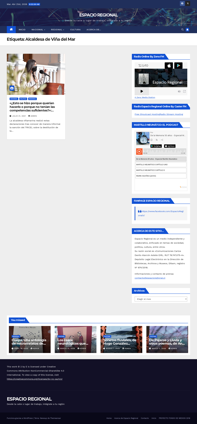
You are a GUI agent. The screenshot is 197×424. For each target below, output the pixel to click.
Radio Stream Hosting (171, 114)
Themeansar (55, 418)
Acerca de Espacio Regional (126, 418)
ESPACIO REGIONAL (98, 15)
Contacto (145, 418)
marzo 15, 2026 (68, 348)
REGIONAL (57, 29)
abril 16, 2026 (21, 348)
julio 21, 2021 (19, 116)
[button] (182, 29)
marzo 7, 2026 (113, 348)
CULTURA (75, 29)
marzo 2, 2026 (159, 348)
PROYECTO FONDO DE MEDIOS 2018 (174, 418)
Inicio (22, 29)
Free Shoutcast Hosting (147, 114)
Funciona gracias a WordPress (20, 418)
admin (32, 116)
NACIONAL (38, 29)
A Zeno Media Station (145, 97)
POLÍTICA (23, 99)
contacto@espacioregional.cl (150, 278)
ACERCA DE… (94, 29)
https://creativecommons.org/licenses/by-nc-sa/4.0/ (35, 379)
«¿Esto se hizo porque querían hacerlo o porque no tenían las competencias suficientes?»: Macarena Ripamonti (32, 108)
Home (108, 418)
